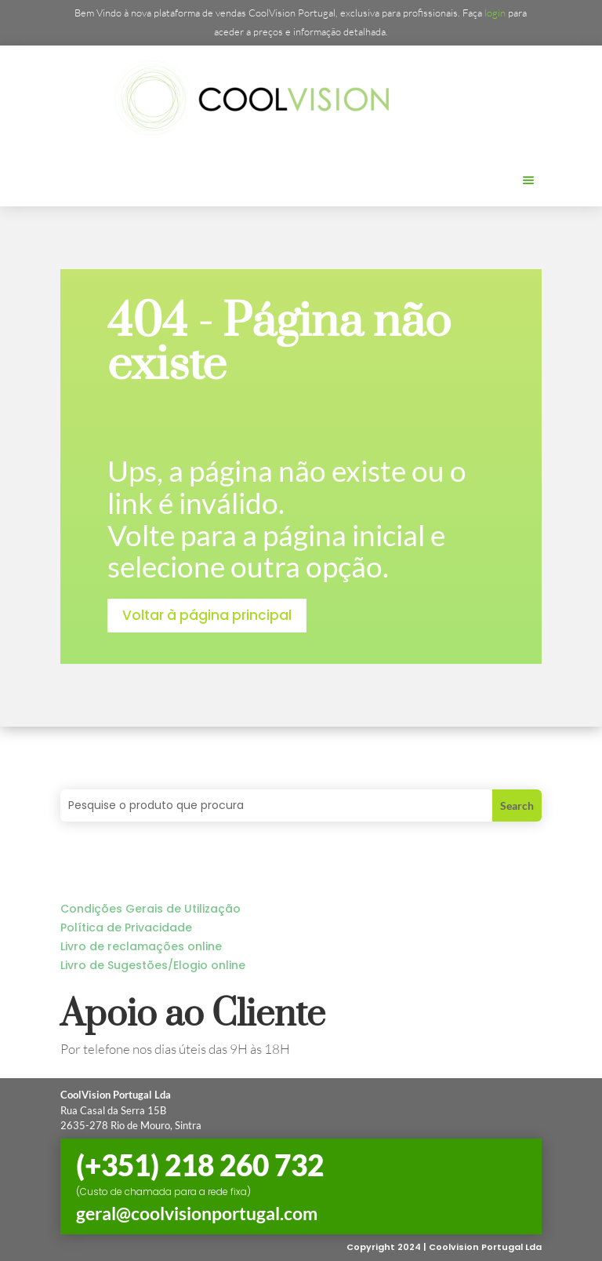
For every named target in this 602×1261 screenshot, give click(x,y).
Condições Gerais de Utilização (150, 909)
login (495, 12)
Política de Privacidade (126, 927)
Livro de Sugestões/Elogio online (152, 965)
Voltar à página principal (207, 615)
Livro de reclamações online (141, 946)
